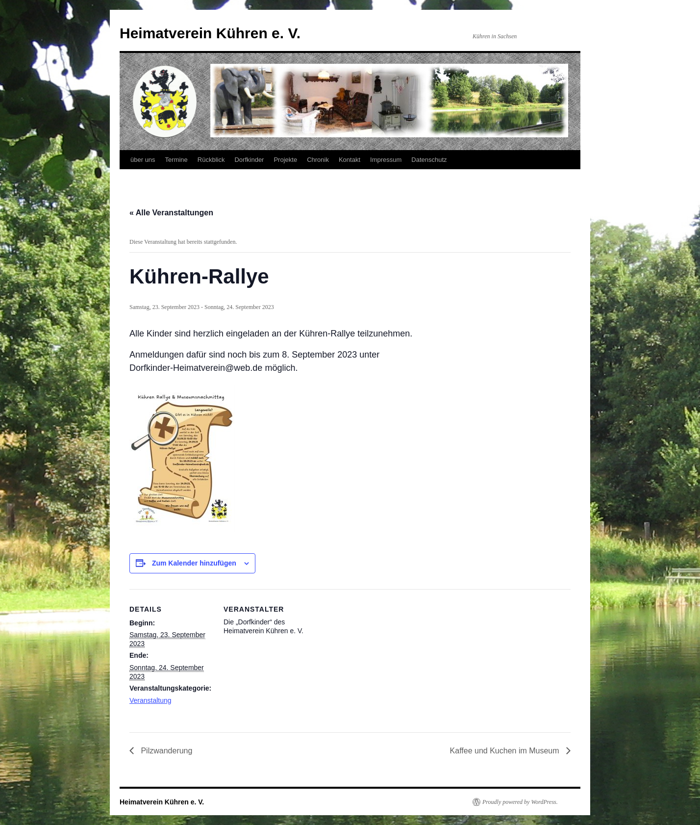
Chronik (318, 159)
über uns (142, 159)
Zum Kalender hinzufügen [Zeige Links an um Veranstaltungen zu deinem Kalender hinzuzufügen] (194, 563)
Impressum (385, 159)
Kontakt (349, 159)
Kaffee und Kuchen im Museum (505, 751)
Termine (176, 159)
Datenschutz (429, 159)
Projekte (285, 159)
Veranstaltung (150, 700)
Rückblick (211, 159)
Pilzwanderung (165, 751)
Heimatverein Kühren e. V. (210, 33)
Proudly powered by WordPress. (520, 802)
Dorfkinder (249, 159)
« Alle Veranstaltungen (171, 212)
